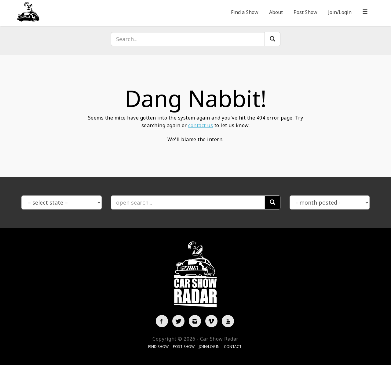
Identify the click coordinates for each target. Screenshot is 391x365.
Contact (233, 346)
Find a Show (244, 12)
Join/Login (340, 12)
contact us (200, 125)
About (276, 12)
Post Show (305, 12)
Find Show (158, 346)
